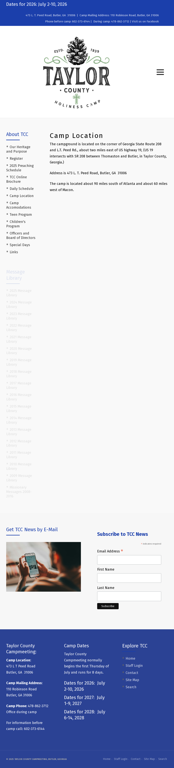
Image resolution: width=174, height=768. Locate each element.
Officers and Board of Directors (20, 235)
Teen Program (21, 214)
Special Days (20, 245)
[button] (160, 72)
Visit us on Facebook (145, 21)
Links (14, 252)
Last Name (105, 588)
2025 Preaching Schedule (20, 168)
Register (16, 158)
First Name (105, 569)
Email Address (110, 552)
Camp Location (22, 196)
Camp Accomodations (18, 205)
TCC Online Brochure (16, 179)
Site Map (132, 680)
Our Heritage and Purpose (18, 149)
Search (131, 687)
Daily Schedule (22, 189)
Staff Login (134, 666)
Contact (132, 673)
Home (130, 658)
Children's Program (16, 224)
